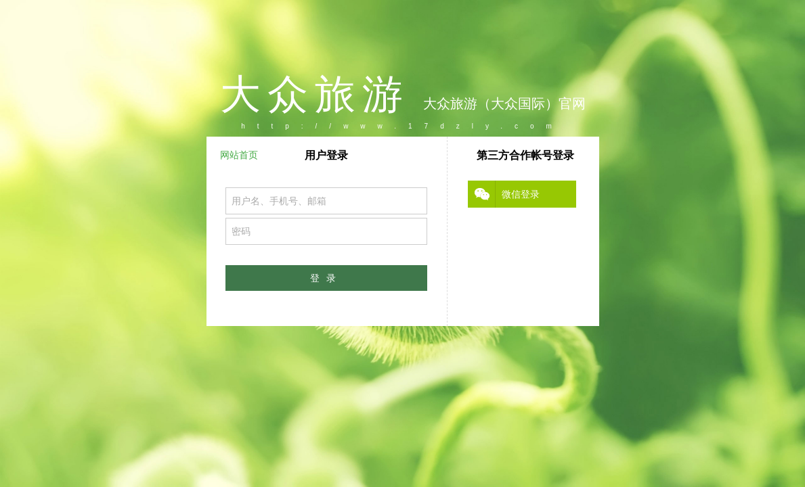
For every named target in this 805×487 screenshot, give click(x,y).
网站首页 (239, 154)
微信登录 (521, 194)
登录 (326, 278)
